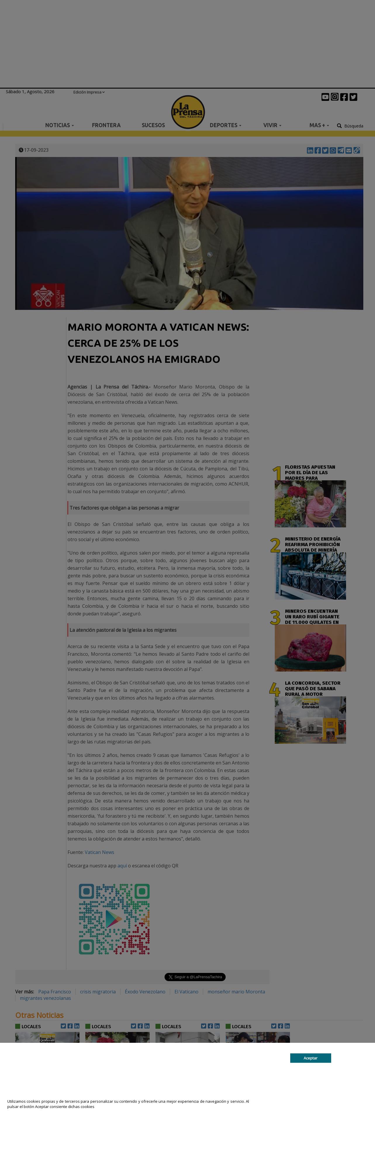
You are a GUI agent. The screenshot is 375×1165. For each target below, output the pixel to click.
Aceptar (310, 1058)
